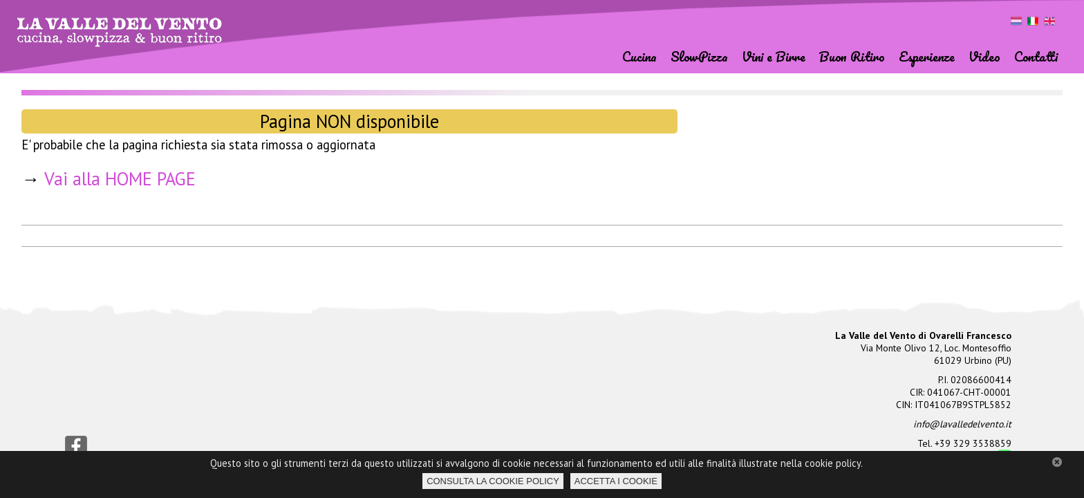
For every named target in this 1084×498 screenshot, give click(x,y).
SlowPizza (699, 55)
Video (984, 55)
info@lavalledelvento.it (962, 424)
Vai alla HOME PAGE (120, 178)
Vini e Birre (773, 55)
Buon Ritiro (852, 55)
